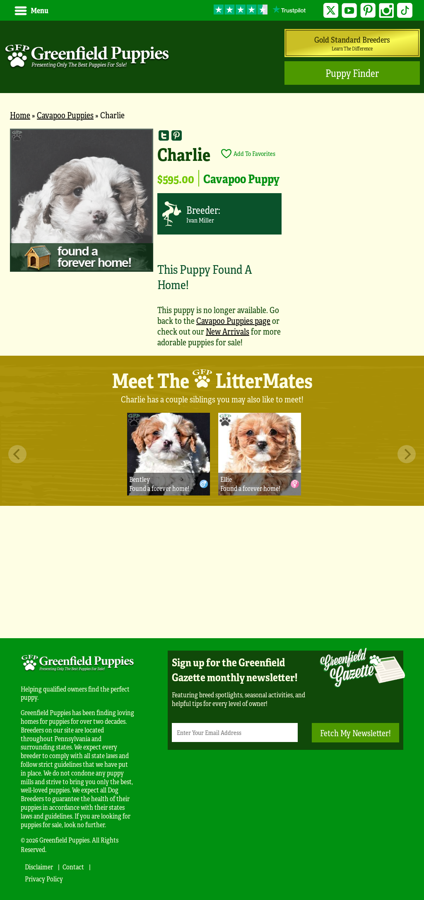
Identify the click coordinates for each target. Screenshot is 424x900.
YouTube (349, 10)
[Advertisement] (212, 572)
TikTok (404, 10)
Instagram (386, 10)
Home (20, 115)
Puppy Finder (352, 73)
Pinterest (368, 10)
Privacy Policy (44, 878)
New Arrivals (227, 331)
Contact (73, 866)
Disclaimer (39, 866)
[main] (212, 242)
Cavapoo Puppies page (233, 320)
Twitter (331, 10)
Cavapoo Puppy (241, 178)
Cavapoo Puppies (65, 115)
